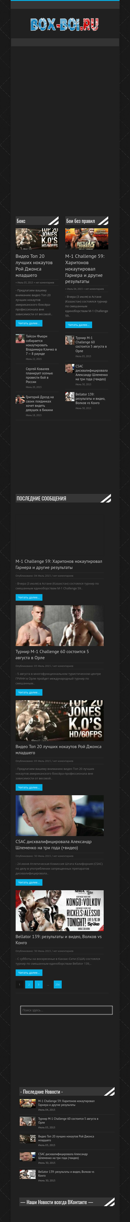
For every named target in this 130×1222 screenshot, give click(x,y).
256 (57, 984)
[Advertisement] (73, 174)
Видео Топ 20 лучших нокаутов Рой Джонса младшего (34, 265)
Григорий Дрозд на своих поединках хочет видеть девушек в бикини (40, 403)
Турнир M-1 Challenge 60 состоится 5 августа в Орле (91, 344)
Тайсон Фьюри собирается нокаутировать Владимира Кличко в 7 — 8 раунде (41, 345)
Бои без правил (80, 220)
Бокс (21, 220)
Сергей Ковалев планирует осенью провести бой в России (39, 375)
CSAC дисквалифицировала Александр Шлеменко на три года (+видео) (92, 372)
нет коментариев (45, 282)
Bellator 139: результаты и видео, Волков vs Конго (90, 398)
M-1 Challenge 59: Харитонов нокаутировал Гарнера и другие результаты (84, 269)
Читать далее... (29, 323)
